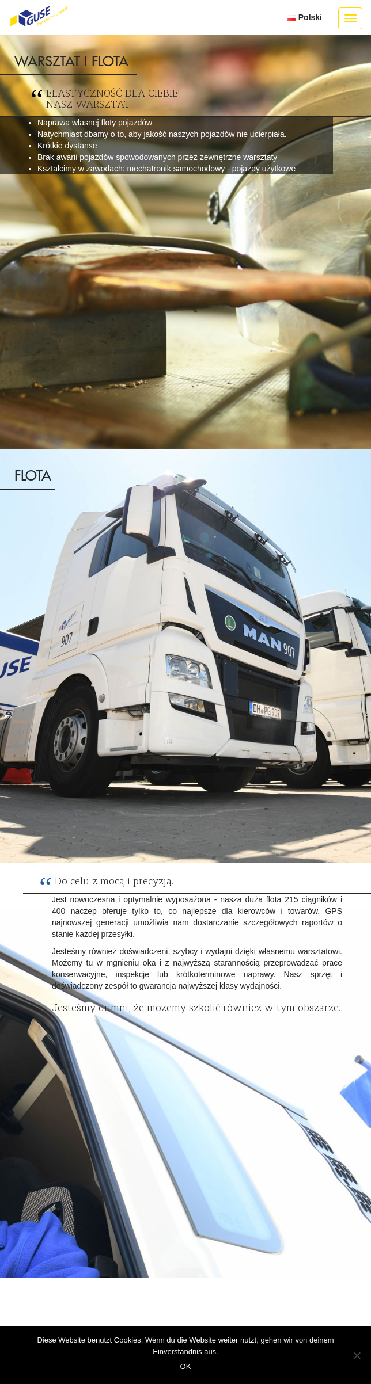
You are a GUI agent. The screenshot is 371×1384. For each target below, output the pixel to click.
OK (185, 1366)
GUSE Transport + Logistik (39, 17)
